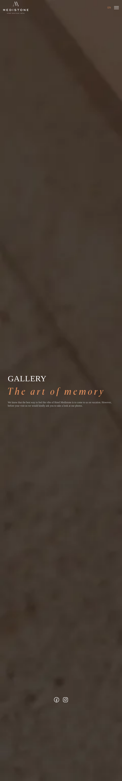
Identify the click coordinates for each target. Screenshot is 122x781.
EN (109, 7)
